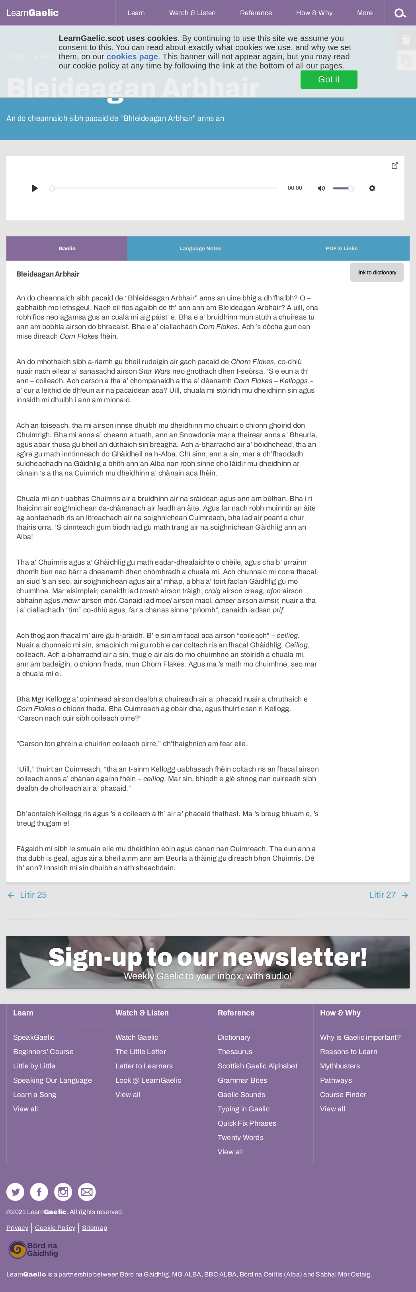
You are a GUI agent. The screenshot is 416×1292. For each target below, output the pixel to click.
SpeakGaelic (34, 1037)
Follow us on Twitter (15, 1192)
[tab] (66, 248)
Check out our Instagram (63, 1192)
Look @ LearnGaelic (148, 1080)
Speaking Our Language (52, 1080)
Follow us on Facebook (39, 1192)
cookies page (132, 56)
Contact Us (87, 1192)
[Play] (35, 188)
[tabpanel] (208, 572)
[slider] (164, 188)
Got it (329, 79)
